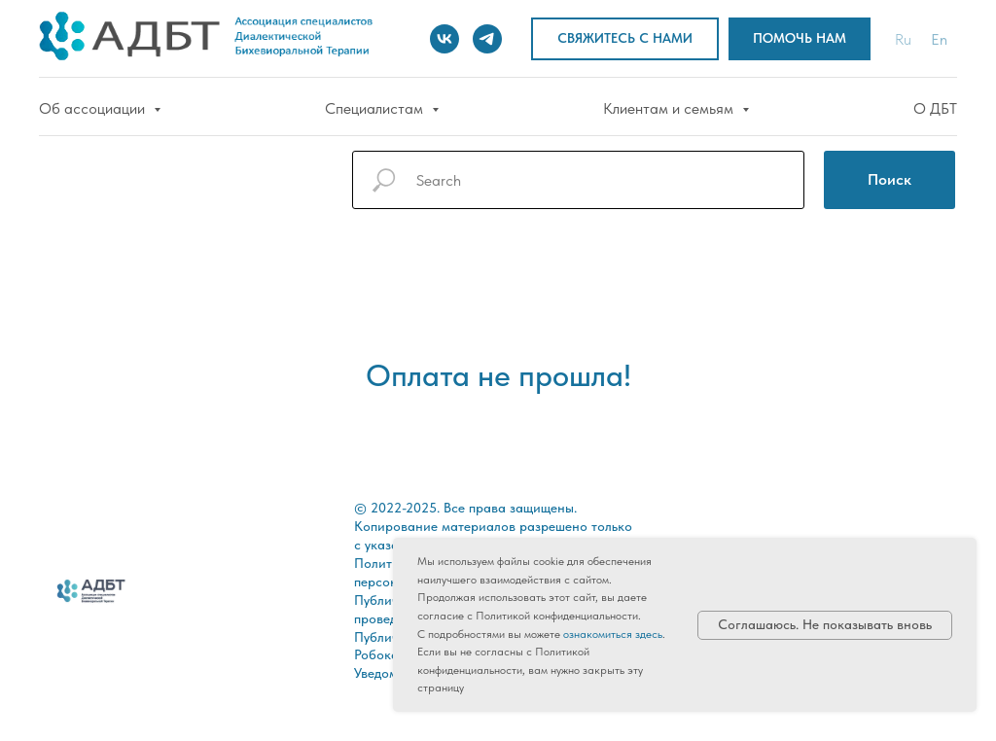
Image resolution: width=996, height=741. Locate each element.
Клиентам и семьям (670, 108)
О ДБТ (935, 108)
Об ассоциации (94, 108)
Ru (903, 39)
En (939, 39)
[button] (625, 39)
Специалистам (376, 108)
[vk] (444, 38)
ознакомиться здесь (612, 634)
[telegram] (487, 38)
